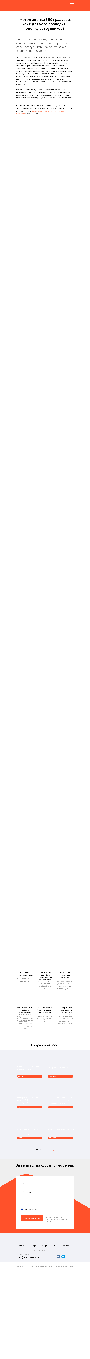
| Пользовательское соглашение (42, 1268)
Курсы (35, 1246)
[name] (45, 1183)
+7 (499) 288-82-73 (29, 1257)
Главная (22, 1246)
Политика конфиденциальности (43, 1266)
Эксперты (44, 1246)
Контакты (66, 1246)
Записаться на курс (32, 1218)
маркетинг (72, 1266)
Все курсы (39, 1149)
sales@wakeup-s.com (25, 1254)
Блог (54, 1246)
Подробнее (21, 1076)
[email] (45, 1201)
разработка (64, 1266)
